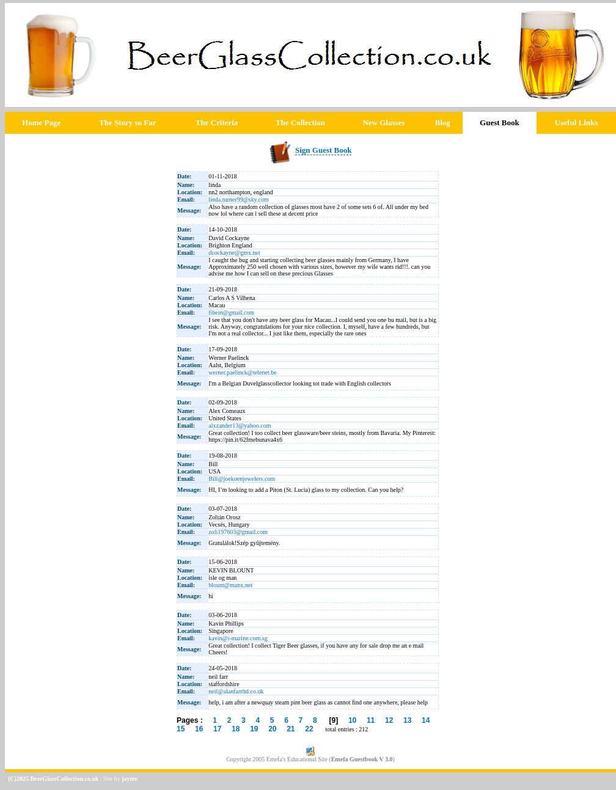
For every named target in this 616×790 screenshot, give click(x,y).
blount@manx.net (230, 585)
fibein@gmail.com (231, 312)
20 (272, 729)
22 (309, 729)
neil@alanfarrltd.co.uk (235, 691)
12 (389, 720)
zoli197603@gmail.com (238, 531)
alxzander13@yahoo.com (239, 425)
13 (407, 720)
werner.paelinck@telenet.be (242, 372)
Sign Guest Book (323, 150)
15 (181, 729)
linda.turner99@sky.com (238, 199)
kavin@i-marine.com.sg (237, 638)
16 (199, 729)
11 (371, 720)
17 (217, 729)
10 (352, 720)
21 (291, 729)
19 (254, 729)
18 (236, 729)
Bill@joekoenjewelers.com (241, 478)
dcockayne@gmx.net (234, 252)
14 (426, 720)
